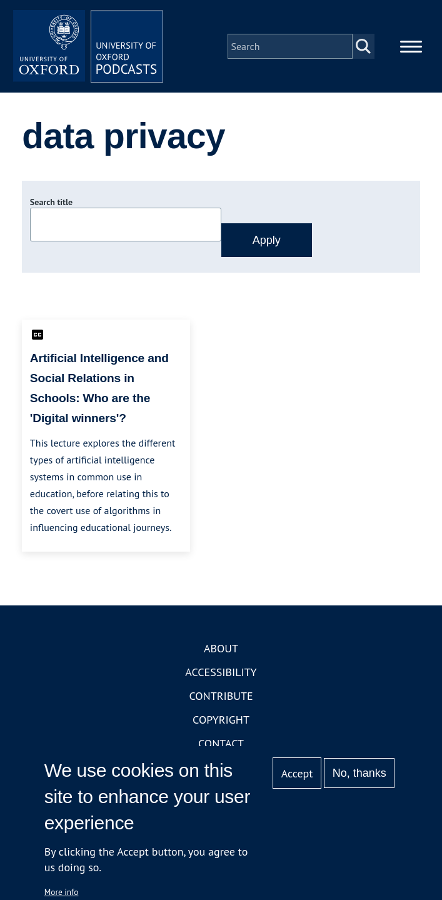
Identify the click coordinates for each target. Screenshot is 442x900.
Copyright (221, 719)
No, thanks (359, 773)
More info (61, 891)
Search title (51, 202)
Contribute (221, 696)
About (221, 648)
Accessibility (220, 672)
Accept (297, 773)
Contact (221, 743)
